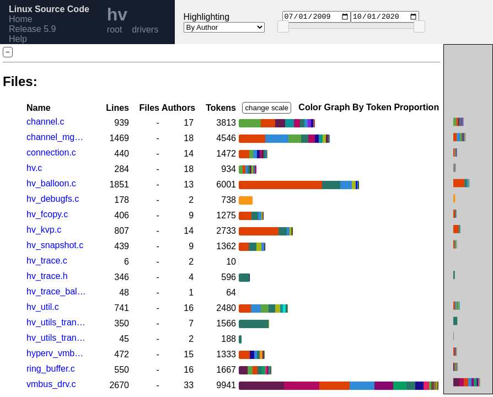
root (114, 29)
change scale (266, 108)
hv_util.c (42, 307)
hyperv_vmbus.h (56, 353)
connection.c (51, 152)
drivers (145, 29)
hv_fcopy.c (47, 214)
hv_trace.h (47, 276)
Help (18, 39)
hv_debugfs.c (52, 198)
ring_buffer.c (50, 368)
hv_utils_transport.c (56, 322)
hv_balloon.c (51, 183)
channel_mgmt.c (56, 137)
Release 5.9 (32, 29)
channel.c (45, 121)
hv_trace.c (46, 260)
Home (21, 19)
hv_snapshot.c (54, 245)
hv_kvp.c (43, 229)
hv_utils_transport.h (56, 337)
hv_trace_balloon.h (56, 291)
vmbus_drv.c (51, 384)
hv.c (34, 168)
